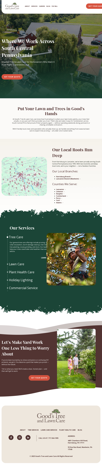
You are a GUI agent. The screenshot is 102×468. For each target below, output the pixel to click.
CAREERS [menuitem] (42, 6)
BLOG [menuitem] (48, 6)
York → (59, 200)
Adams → (60, 203)
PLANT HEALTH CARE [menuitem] (67, 430)
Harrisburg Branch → (64, 177)
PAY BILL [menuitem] (55, 6)
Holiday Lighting (21, 280)
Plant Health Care (22, 272)
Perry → (59, 198)
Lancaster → (61, 189)
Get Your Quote (12, 77)
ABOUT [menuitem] (27, 6)
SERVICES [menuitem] (34, 6)
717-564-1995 (53, 438)
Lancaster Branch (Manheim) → (68, 179)
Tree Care (16, 237)
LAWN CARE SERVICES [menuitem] (49, 430)
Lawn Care (17, 264)
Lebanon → (60, 191)
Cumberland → (62, 196)
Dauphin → (60, 194)
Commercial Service (24, 288)
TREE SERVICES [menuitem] (33, 430)
